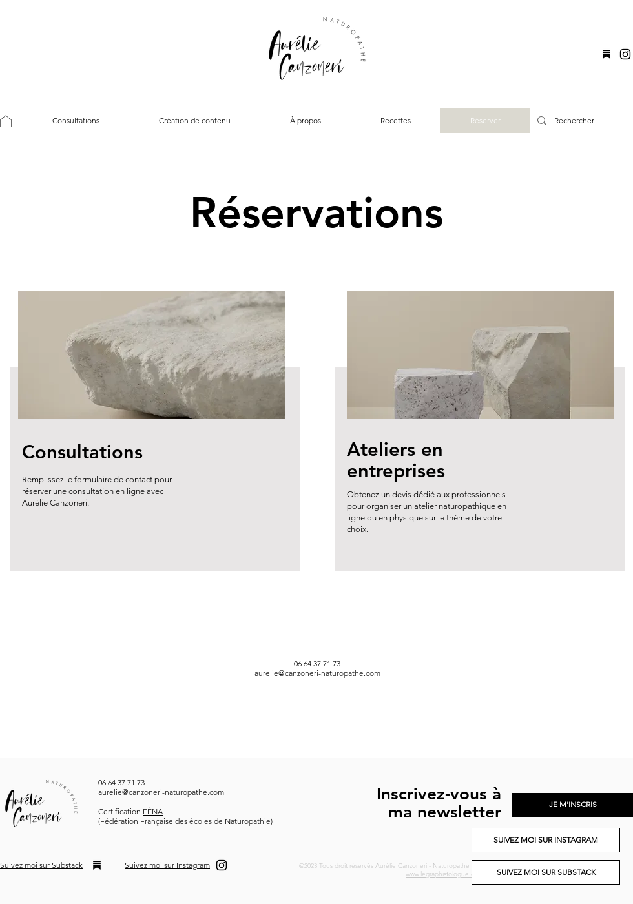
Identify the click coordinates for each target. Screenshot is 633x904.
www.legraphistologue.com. (446, 874)
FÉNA (153, 811)
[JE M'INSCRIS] (572, 805)
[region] (152, 431)
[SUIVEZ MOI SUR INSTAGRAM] (546, 840)
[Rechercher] (580, 120)
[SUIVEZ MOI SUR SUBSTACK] (546, 872)
